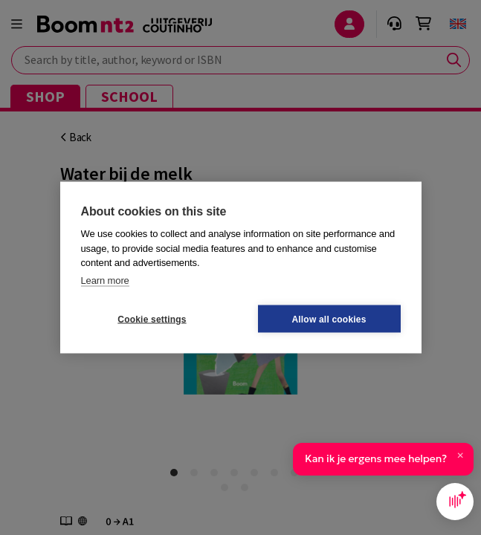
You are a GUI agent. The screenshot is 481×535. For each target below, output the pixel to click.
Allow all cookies (328, 319)
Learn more (105, 279)
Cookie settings (151, 319)
